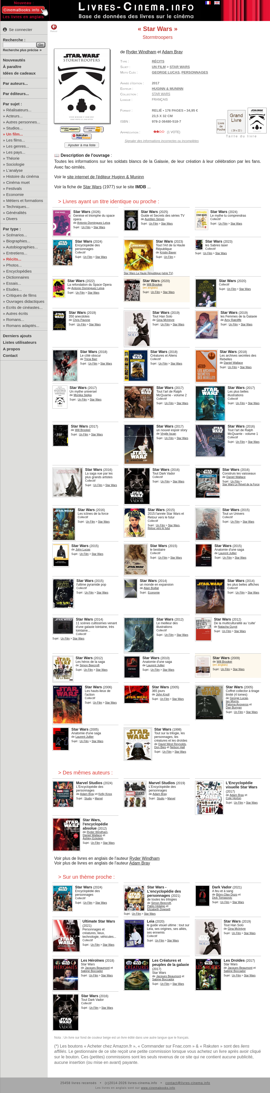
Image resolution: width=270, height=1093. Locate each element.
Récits (158, 61)
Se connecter (17, 29)
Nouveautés (14, 60)
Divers (12, 218)
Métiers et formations (24, 200)
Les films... (15, 140)
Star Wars (161, 94)
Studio (88, 798)
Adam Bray (139, 863)
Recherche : (14, 40)
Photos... (14, 265)
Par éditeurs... (16, 93)
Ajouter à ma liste (82, 145)
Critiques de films (21, 295)
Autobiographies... (22, 247)
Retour (53, 28)
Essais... (13, 283)
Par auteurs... (15, 83)
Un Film (159, 67)
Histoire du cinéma (22, 176)
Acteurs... (14, 116)
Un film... (14, 134)
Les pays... (16, 152)
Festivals (14, 188)
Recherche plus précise (20, 50)
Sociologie (15, 164)
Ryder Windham (144, 858)
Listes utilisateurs (20, 342)
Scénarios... (16, 235)
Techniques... (17, 206)
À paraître (12, 66)
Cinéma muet (18, 182)
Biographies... (18, 241)
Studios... (14, 128)
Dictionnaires (17, 277)
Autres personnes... (23, 122)
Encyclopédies (19, 271)
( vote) (166, 132)
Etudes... (14, 289)
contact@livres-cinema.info (187, 1083)
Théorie (12, 158)
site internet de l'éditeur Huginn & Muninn (105, 177)
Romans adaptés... (22, 325)
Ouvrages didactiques (25, 301)
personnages (195, 72)
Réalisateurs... (19, 110)
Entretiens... (16, 253)
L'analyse (14, 170)
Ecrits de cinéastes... (24, 307)
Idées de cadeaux (19, 73)
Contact (10, 355)
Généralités (16, 212)
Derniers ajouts (17, 336)
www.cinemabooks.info (158, 1087)
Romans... (15, 319)
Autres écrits (17, 313)
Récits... (14, 259)
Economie (15, 194)
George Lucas (165, 72)
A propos (11, 349)
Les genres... (17, 146)
